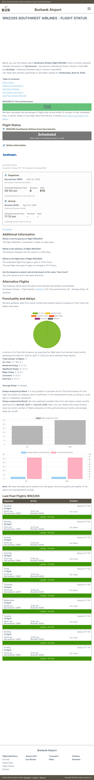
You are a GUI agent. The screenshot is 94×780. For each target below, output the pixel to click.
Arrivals (5, 759)
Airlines (5, 769)
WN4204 (40, 289)
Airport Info (31, 756)
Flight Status (8, 82)
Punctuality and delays (12, 92)
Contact (35, 777)
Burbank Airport (48, 9)
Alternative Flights (10, 89)
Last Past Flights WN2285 (14, 95)
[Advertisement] (47, 42)
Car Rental (31, 759)
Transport (54, 756)
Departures (7, 762)
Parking (75, 756)
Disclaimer (27, 777)
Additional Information (12, 86)
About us (42, 777)
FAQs (51, 759)
